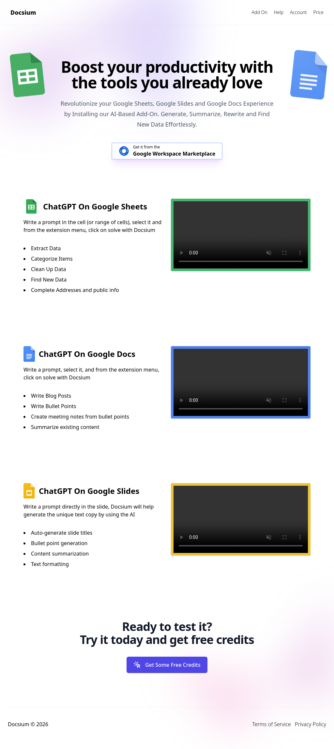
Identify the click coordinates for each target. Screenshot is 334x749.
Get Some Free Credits (167, 665)
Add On (259, 12)
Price (318, 12)
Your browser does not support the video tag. (241, 235)
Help (278, 12)
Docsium (23, 12)
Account (298, 12)
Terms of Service (271, 724)
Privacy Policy (310, 724)
